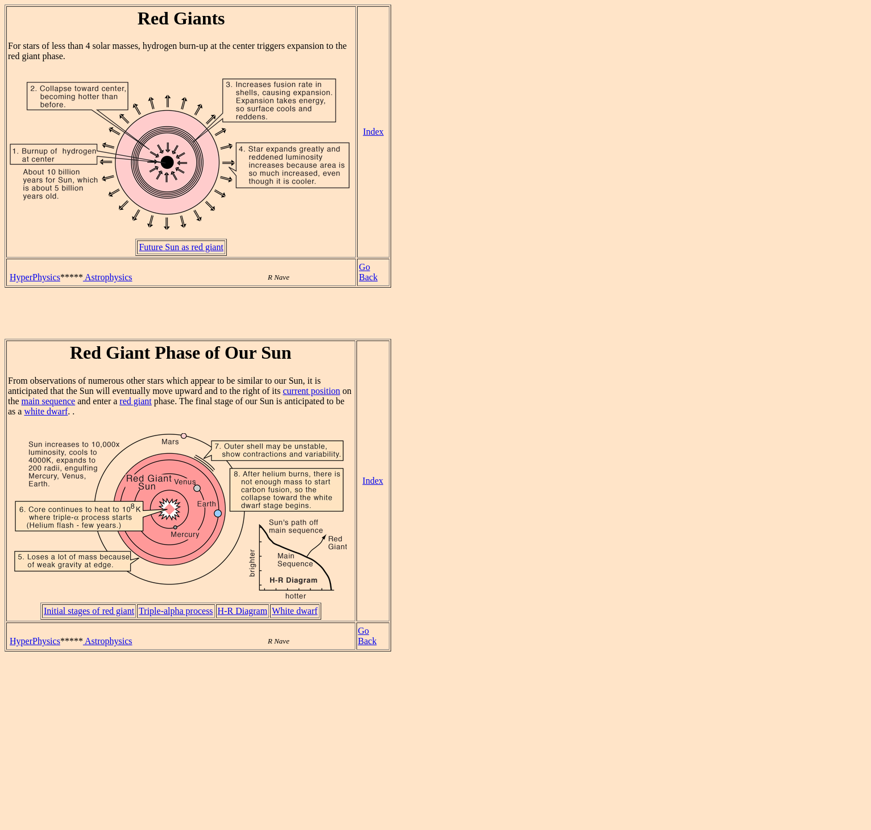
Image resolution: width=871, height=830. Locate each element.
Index (373, 131)
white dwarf (46, 411)
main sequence (49, 401)
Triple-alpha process (176, 611)
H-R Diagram (243, 611)
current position (311, 391)
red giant (135, 401)
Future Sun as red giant (181, 247)
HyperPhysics (35, 277)
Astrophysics (107, 277)
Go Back (368, 272)
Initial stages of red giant (89, 611)
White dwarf (294, 611)
